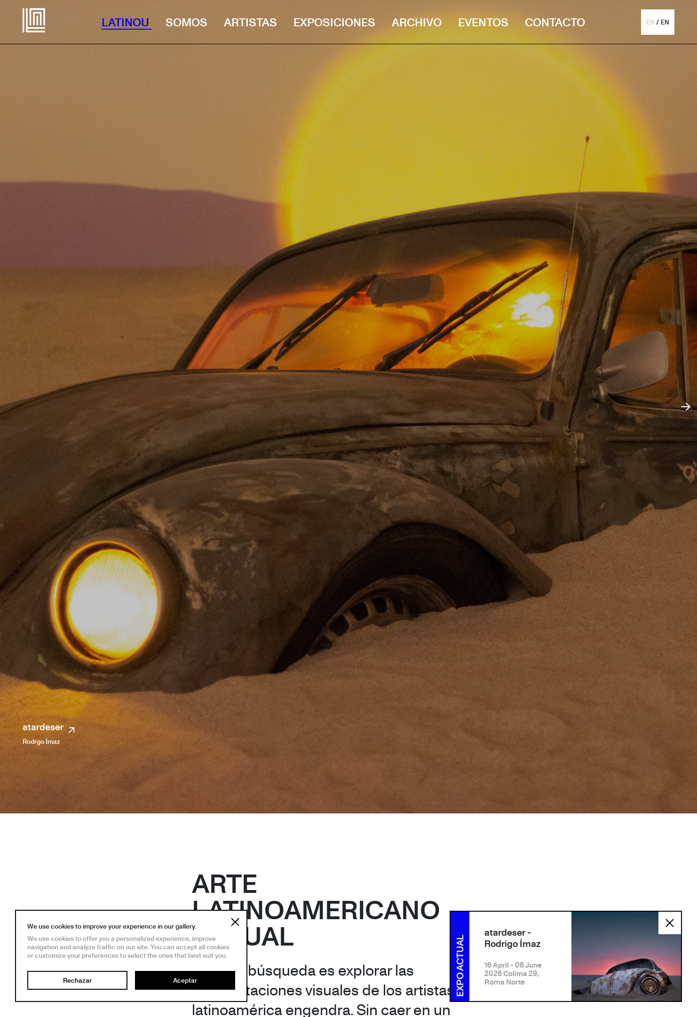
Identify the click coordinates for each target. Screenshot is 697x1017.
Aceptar (185, 980)
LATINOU (126, 22)
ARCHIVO (418, 22)
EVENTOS (484, 22)
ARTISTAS (251, 22)
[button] (657, 22)
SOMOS (188, 22)
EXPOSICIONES (335, 22)
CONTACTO (555, 22)
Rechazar (77, 980)
